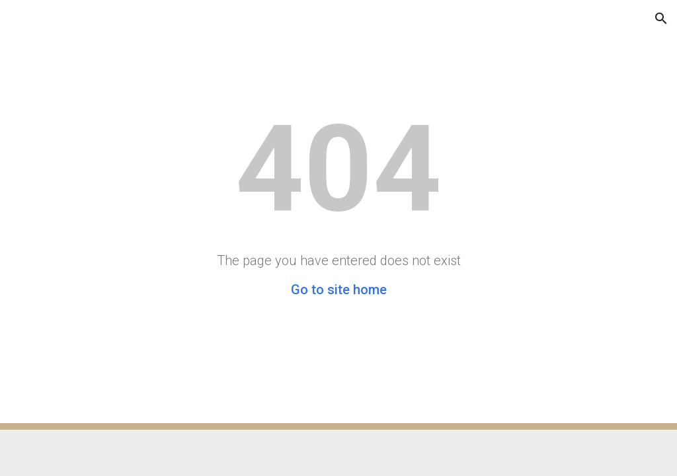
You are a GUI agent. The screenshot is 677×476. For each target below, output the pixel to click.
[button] (16, 18)
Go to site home (339, 290)
